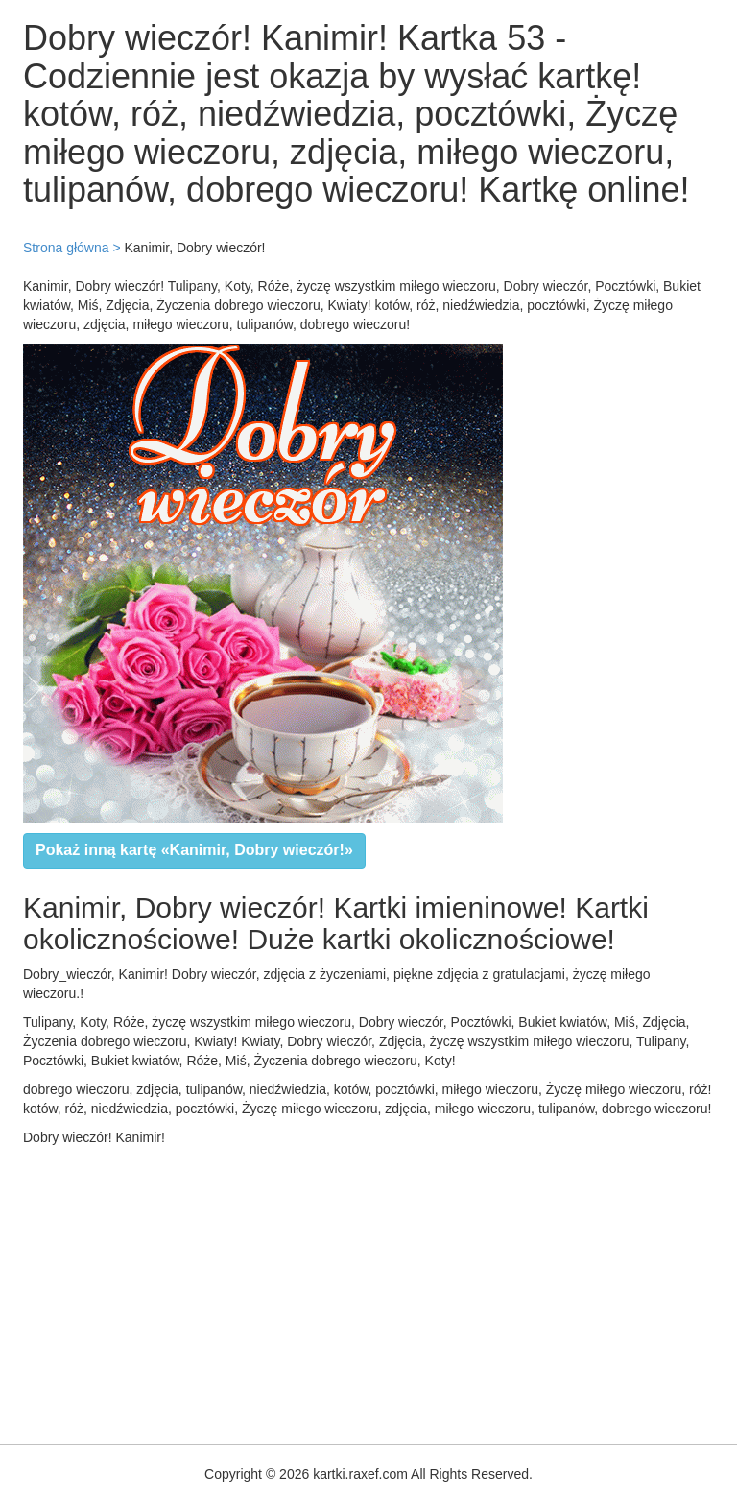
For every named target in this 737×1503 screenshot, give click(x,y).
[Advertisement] (368, 1291)
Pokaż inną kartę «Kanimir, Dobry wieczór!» (194, 850)
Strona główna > (72, 247)
